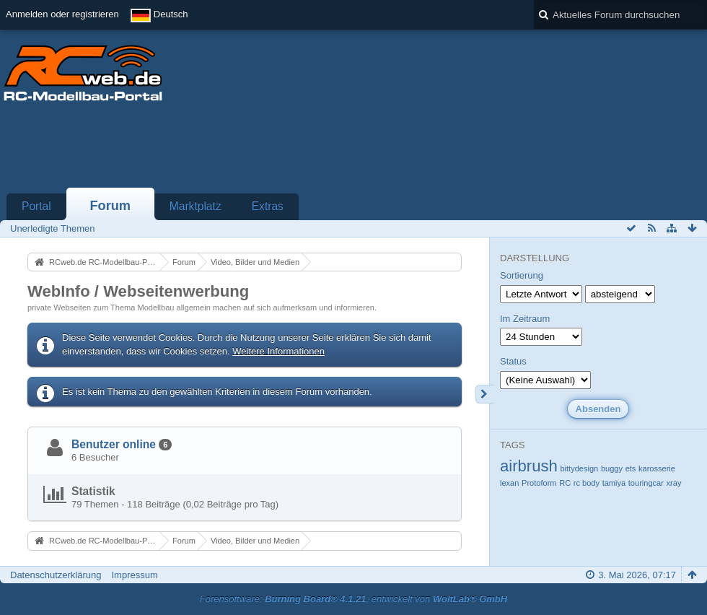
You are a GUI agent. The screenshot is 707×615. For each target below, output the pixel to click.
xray (674, 483)
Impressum (134, 575)
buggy (612, 468)
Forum (110, 206)
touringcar (646, 483)
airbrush (529, 466)
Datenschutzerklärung (55, 575)
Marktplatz (195, 206)
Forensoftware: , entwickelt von (353, 598)
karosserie (656, 468)
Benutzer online (113, 444)
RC (565, 483)
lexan (509, 483)
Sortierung (521, 275)
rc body (587, 483)
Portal (36, 206)
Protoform (539, 483)
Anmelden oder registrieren (62, 14)
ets (630, 468)
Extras (268, 206)
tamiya (614, 483)
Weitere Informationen (278, 351)
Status (513, 361)
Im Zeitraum (525, 318)
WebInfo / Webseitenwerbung (138, 291)
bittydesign (579, 468)
